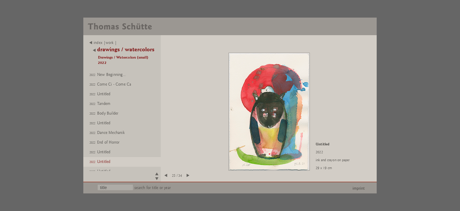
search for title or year (152, 187)
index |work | (103, 42)
